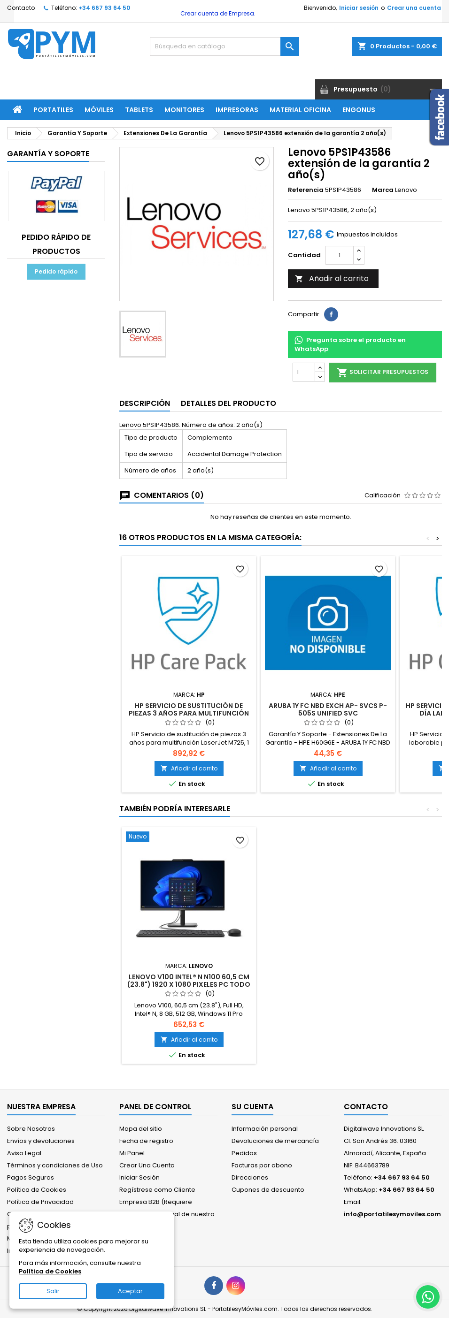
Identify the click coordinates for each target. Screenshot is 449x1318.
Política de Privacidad (40, 1201)
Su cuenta (252, 1106)
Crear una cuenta (414, 8)
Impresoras (237, 109)
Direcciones (250, 1177)
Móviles (99, 109)
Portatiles (53, 109)
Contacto (21, 8)
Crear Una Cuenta (147, 1165)
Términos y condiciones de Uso (55, 1165)
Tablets (139, 109)
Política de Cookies (36, 1189)
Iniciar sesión (359, 8)
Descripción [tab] (144, 403)
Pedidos (244, 1153)
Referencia (306, 190)
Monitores (184, 109)
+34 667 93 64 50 (104, 8)
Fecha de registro (146, 1140)
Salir (53, 1291)
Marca (383, 190)
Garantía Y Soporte (48, 153)
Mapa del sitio (140, 1128)
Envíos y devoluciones (41, 1140)
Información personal (265, 1128)
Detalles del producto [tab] (228, 403)
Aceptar (130, 1291)
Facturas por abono (262, 1165)
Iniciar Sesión (139, 1177)
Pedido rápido (56, 271)
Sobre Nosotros (31, 1128)
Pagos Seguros (30, 1177)
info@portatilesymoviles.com (392, 1214)
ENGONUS (358, 109)
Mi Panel (132, 1153)
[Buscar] (225, 46)
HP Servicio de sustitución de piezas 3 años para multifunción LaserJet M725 (189, 713)
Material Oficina (300, 109)
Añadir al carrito (332, 278)
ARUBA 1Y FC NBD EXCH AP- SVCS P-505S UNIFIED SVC (328, 709)
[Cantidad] (339, 255)
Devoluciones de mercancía (275, 1140)
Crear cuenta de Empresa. (217, 13)
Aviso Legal (24, 1153)
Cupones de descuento (268, 1189)
